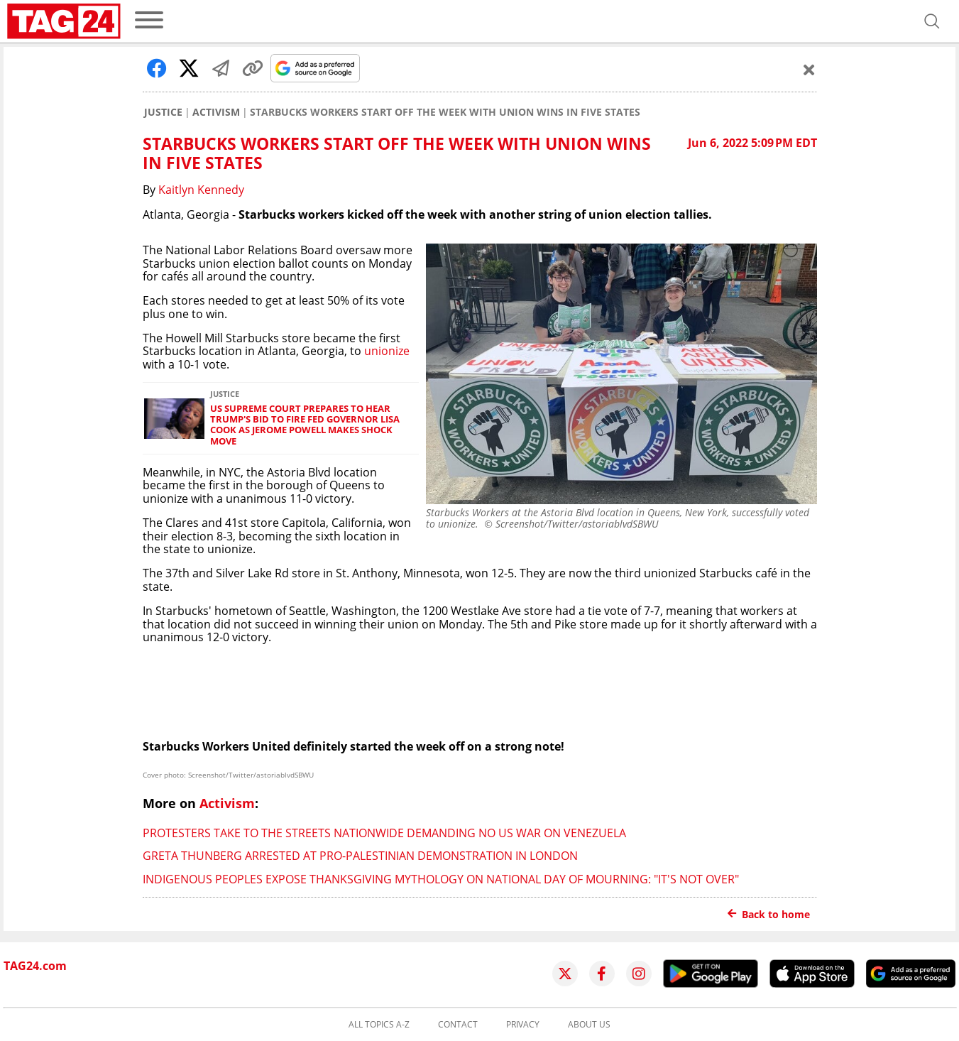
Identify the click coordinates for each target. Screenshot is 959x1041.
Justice (163, 112)
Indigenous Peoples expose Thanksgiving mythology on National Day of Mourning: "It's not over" (441, 879)
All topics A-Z (379, 1025)
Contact (458, 1025)
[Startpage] (64, 21)
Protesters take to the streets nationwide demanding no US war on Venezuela (384, 833)
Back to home (769, 914)
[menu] (149, 21)
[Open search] (932, 21)
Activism (216, 112)
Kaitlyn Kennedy (201, 189)
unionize (387, 351)
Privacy (522, 1025)
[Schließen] (809, 69)
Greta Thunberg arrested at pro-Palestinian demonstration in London (360, 855)
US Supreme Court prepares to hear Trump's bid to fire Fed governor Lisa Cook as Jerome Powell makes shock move (305, 425)
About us (589, 1025)
